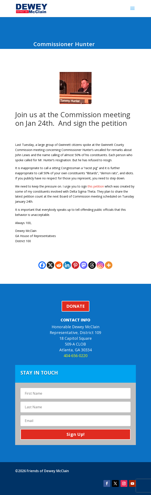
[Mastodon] (83, 265)
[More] (108, 265)
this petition (96, 186)
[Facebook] (42, 265)
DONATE (75, 306)
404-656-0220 (75, 355)
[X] (50, 265)
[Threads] (92, 265)
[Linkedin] (67, 265)
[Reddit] (58, 265)
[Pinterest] (75, 265)
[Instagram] (100, 265)
